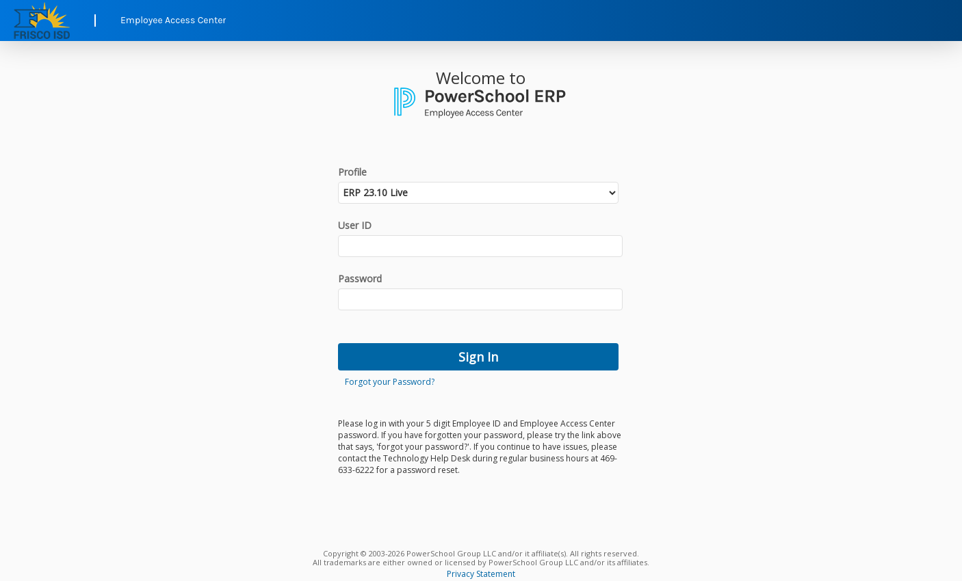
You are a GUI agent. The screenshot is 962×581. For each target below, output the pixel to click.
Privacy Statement (481, 574)
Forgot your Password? (389, 382)
